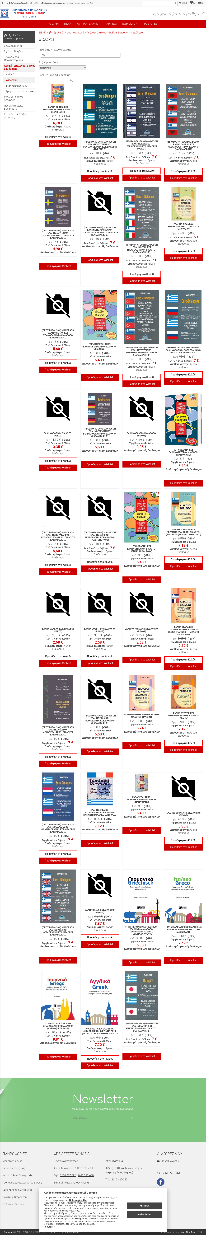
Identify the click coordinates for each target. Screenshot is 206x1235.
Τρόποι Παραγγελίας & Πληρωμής (22, 1182)
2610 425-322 (119, 1179)
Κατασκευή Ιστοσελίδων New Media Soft (181, 1232)
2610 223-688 (86, 1175)
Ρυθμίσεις (49, 1227)
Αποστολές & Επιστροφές (17, 1175)
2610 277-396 (68, 1175)
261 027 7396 (22, 3)
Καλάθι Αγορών (168, 1161)
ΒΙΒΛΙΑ (42, 32)
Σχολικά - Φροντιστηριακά (66, 32)
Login (183, 2)
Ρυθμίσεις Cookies (13, 1204)
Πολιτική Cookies (78, 1200)
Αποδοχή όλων (144, 1214)
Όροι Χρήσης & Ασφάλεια (17, 1189)
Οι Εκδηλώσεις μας (13, 1168)
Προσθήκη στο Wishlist (58, 143)
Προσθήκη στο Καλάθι (58, 137)
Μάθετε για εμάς (12, 1161)
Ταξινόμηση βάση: (49, 62)
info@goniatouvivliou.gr (75, 1182)
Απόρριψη (144, 1206)
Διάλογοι (138, 32)
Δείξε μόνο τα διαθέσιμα (54, 74)
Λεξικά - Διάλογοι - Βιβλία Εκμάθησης (109, 32)
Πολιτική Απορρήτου (14, 1197)
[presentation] (103, 1130)
